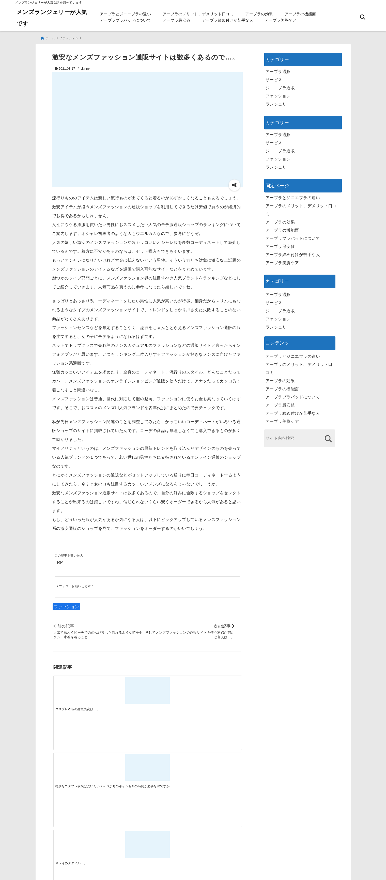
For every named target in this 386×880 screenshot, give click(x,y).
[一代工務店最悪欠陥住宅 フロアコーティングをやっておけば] (76, 770)
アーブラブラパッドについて (125, 20)
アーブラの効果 (259, 14)
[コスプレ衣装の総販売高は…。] (76, 690)
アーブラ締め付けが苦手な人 (227, 20)
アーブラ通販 (278, 69)
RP (88, 66)
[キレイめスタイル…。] (170, 690)
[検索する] (328, 436)
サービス (274, 78)
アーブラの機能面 (300, 14)
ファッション (66, 605)
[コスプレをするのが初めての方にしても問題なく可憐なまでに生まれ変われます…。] (217, 690)
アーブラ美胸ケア (280, 20)
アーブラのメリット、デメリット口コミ (198, 14)
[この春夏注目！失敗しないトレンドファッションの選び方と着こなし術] (123, 770)
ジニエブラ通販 (280, 86)
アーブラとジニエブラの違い (125, 14)
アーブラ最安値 (176, 20)
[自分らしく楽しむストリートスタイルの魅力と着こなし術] (170, 770)
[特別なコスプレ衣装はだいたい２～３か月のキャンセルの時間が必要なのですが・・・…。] (123, 690)
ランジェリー (278, 102)
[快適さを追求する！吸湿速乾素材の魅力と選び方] (217, 770)
